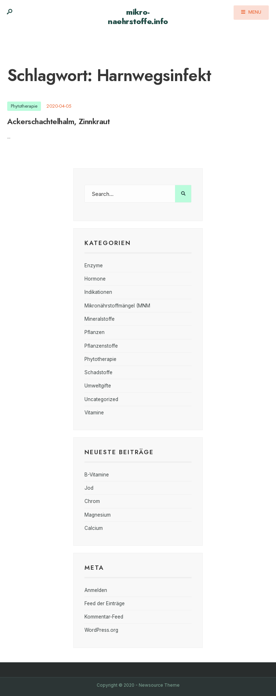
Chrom (92, 501)
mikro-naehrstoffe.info (138, 16)
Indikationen (98, 292)
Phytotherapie (24, 106)
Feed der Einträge (104, 603)
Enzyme (93, 265)
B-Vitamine (96, 475)
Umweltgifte (97, 386)
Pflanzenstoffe (101, 346)
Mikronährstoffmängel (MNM (117, 306)
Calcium (93, 528)
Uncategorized (101, 399)
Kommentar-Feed (103, 617)
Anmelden (95, 590)
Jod (88, 488)
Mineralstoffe (99, 319)
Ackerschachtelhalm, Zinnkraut (58, 121)
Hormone (95, 279)
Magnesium (97, 515)
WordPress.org (101, 630)
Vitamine (94, 412)
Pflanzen (94, 332)
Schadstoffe (98, 372)
